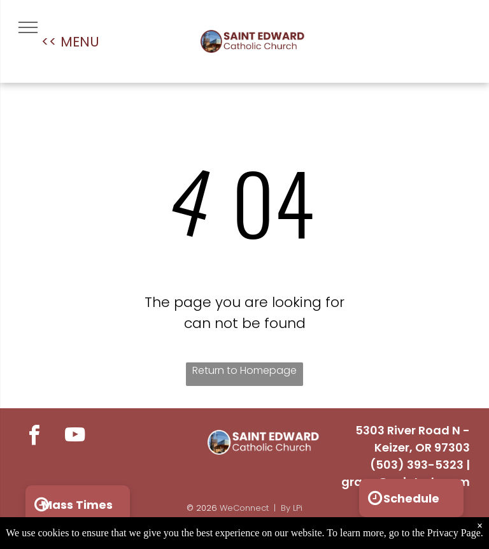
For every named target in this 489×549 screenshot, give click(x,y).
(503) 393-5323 (417, 465)
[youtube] (75, 436)
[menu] (28, 27)
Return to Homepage (244, 370)
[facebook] (34, 436)
